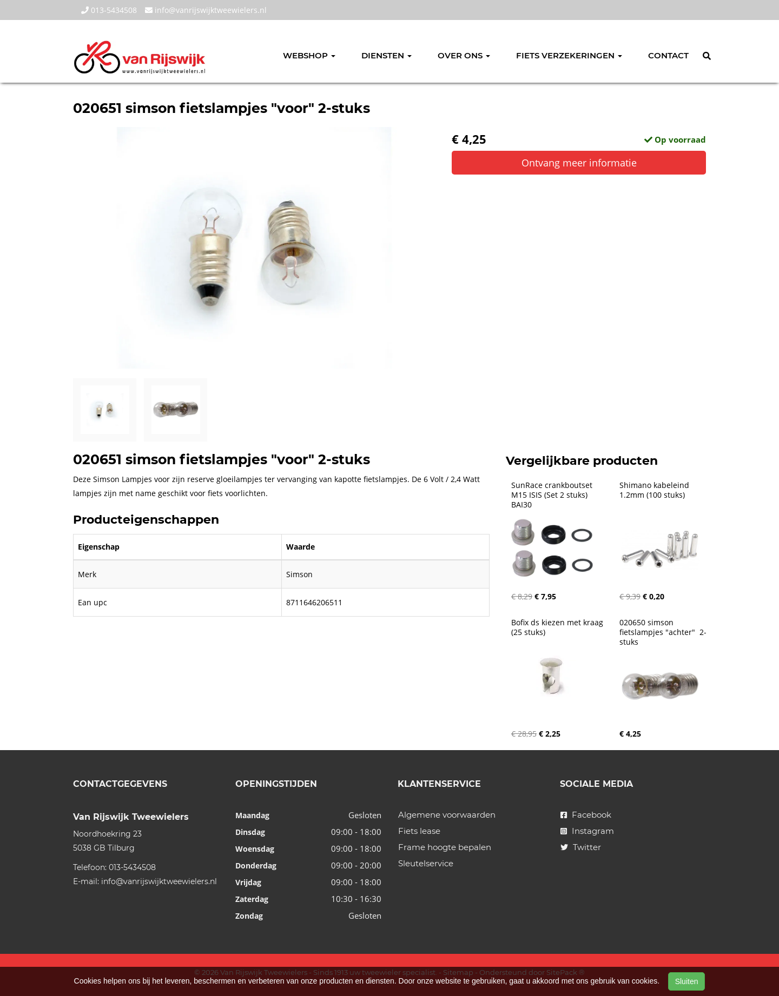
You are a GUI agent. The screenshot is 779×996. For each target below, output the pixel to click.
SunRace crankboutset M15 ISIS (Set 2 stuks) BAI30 (553, 495)
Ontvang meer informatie (579, 162)
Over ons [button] (464, 55)
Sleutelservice (425, 863)
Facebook (585, 815)
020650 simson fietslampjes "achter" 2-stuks (663, 632)
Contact (668, 55)
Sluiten (686, 981)
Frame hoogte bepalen (444, 847)
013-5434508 (109, 10)
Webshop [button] (309, 55)
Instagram (587, 831)
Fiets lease (419, 831)
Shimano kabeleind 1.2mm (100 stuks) (655, 490)
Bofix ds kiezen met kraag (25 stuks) (558, 627)
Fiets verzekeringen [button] (569, 55)
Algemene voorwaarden (447, 815)
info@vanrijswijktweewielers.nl (206, 10)
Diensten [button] (386, 55)
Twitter (580, 847)
